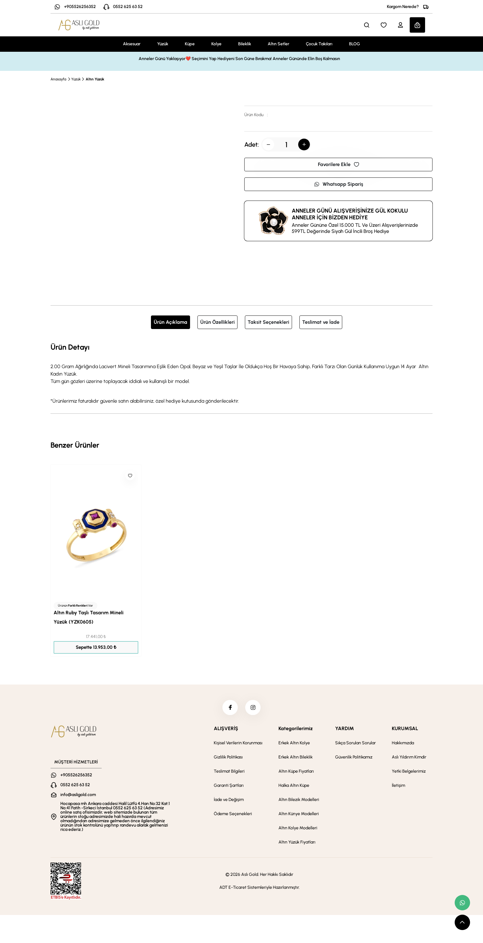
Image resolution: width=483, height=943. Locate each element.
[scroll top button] (462, 922)
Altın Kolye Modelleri (297, 828)
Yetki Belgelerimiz (409, 771)
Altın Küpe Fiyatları (296, 771)
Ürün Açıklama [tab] (170, 322)
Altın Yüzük (95, 79)
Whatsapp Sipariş (338, 184)
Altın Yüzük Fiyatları (296, 842)
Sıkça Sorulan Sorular (355, 743)
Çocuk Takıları (319, 44)
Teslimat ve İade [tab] (320, 322)
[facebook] (230, 707)
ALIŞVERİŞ (226, 729)
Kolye (216, 44)
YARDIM (344, 729)
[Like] (130, 475)
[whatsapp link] (462, 902)
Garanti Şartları (229, 785)
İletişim (398, 785)
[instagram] (253, 707)
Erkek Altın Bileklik (295, 757)
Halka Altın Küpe (293, 785)
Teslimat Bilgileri (229, 771)
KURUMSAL (405, 729)
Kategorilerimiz (295, 729)
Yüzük (162, 44)
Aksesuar (131, 44)
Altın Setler (278, 44)
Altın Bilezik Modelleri (298, 800)
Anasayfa (58, 79)
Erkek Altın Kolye (294, 743)
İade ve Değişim (229, 800)
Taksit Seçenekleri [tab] (268, 322)
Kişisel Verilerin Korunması (238, 743)
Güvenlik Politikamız (353, 757)
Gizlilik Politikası (228, 757)
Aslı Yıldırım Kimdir (409, 757)
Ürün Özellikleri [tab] (217, 322)
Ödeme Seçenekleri (233, 814)
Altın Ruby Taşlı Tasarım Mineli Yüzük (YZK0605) (89, 617)
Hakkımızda (403, 743)
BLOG (354, 44)
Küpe (190, 44)
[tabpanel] (241, 373)
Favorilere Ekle (338, 164)
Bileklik (244, 44)
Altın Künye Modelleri (298, 814)
